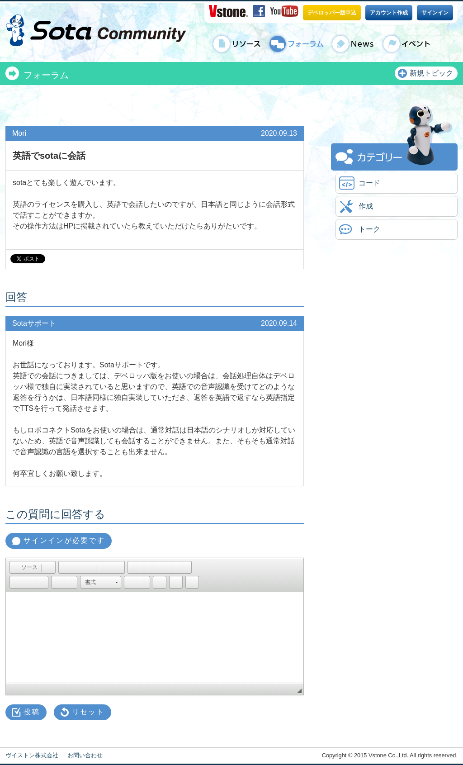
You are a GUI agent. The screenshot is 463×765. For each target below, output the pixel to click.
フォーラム (46, 75)
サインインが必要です (64, 540)
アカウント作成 (389, 13)
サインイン (435, 13)
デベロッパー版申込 (331, 13)
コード (369, 183)
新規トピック (431, 73)
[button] (25, 567)
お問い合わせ (85, 755)
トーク (369, 229)
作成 (366, 206)
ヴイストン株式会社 (31, 755)
